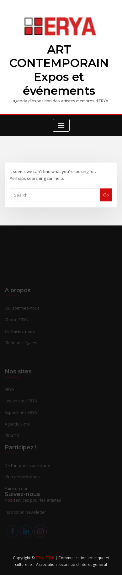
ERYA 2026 (45, 558)
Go (106, 199)
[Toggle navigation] (61, 125)
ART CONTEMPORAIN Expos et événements (59, 70)
